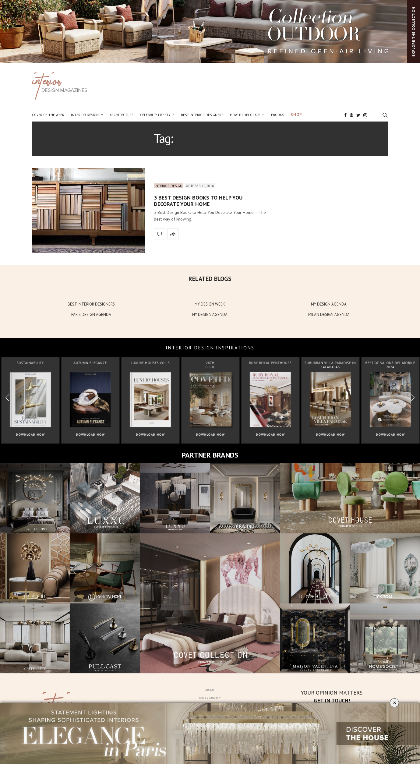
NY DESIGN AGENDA (210, 314)
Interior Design (85, 115)
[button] (413, 398)
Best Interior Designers (202, 115)
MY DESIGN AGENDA (329, 304)
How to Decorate (245, 115)
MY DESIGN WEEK (210, 304)
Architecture (121, 115)
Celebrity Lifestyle (157, 115)
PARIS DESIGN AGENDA (91, 314)
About (209, 690)
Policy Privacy (210, 698)
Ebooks (277, 115)
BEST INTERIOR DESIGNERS (91, 304)
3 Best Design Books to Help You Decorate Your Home (198, 201)
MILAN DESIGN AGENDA (329, 314)
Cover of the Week (48, 115)
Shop (296, 114)
